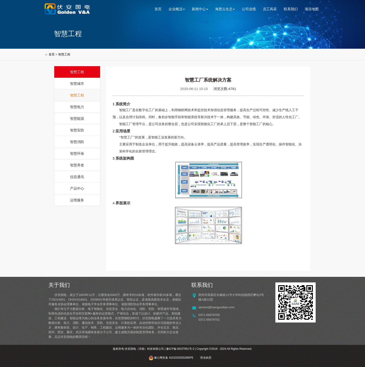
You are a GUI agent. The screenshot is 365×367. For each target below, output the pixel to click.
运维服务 (77, 200)
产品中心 (77, 188)
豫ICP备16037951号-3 (180, 348)
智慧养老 (77, 165)
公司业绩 (249, 9)
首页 (158, 9)
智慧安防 (77, 130)
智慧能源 (77, 118)
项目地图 (312, 9)
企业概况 (177, 9)
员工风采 (270, 9)
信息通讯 (77, 177)
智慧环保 (77, 153)
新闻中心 (200, 9)
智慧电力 (77, 107)
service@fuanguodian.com (216, 307)
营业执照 (205, 357)
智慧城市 (77, 84)
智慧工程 (64, 54)
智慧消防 (77, 142)
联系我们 (291, 9)
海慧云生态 (225, 9)
